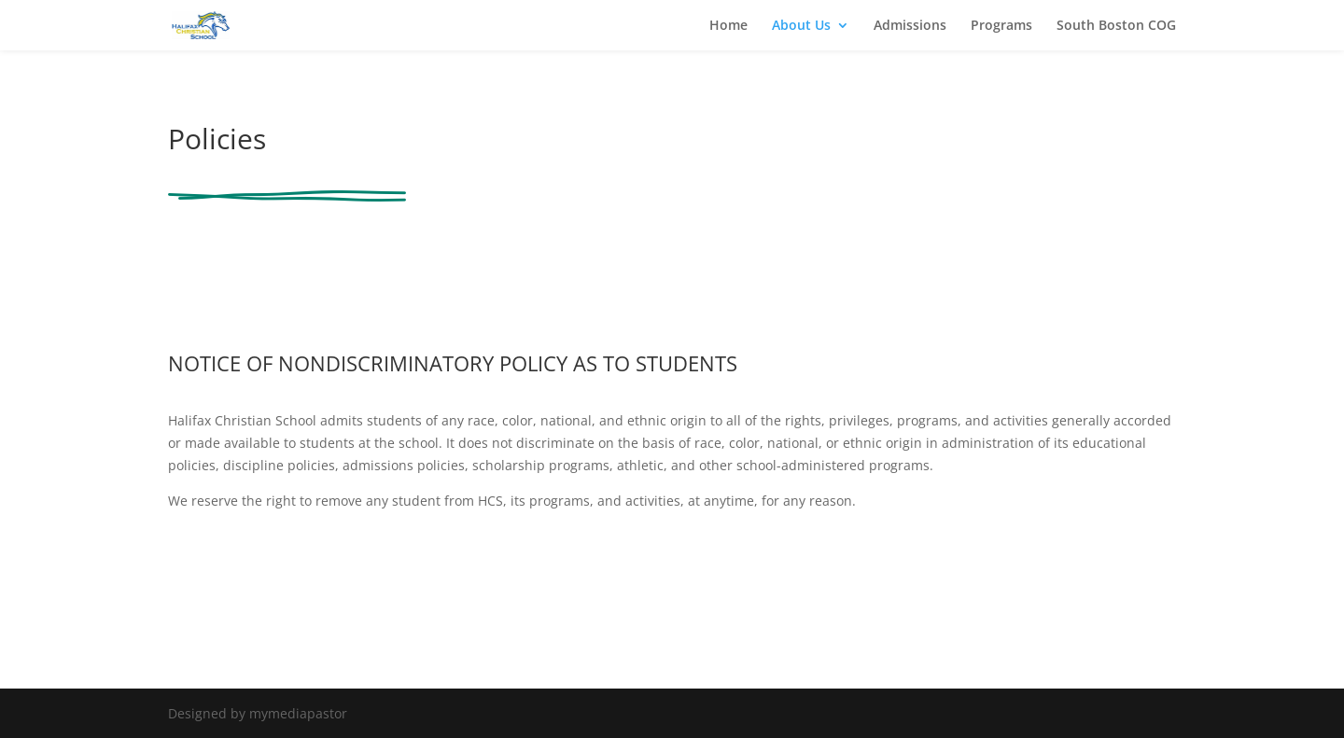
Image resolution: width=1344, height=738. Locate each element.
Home (728, 26)
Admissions (910, 26)
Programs (1001, 26)
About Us (801, 26)
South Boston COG (1116, 26)
